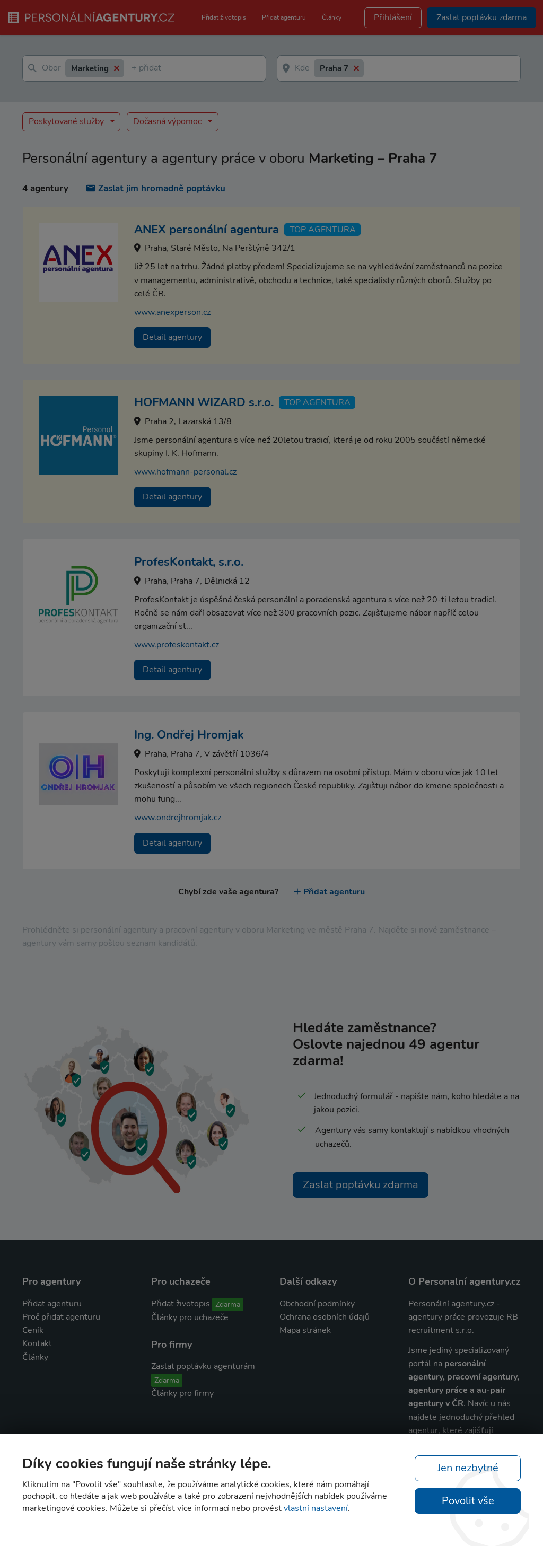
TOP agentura (323, 229)
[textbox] (133, 68)
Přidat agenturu (284, 17)
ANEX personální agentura (206, 230)
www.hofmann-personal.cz (185, 472)
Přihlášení (393, 17)
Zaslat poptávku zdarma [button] (481, 17)
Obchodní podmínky (317, 1304)
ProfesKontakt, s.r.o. (188, 562)
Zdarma (227, 1304)
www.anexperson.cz (172, 312)
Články (331, 17)
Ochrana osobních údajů (324, 1317)
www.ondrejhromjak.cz (177, 817)
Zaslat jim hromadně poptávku (155, 188)
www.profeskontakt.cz (176, 645)
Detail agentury (172, 337)
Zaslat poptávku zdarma (360, 1185)
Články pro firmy (182, 1393)
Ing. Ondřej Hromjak (189, 735)
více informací (203, 1508)
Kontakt (37, 1343)
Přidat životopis (224, 17)
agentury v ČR (435, 1403)
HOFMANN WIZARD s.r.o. (204, 402)
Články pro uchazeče (190, 1317)
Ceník (32, 1330)
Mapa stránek (305, 1330)
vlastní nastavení (316, 1508)
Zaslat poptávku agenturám (203, 1366)
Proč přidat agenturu (61, 1317)
